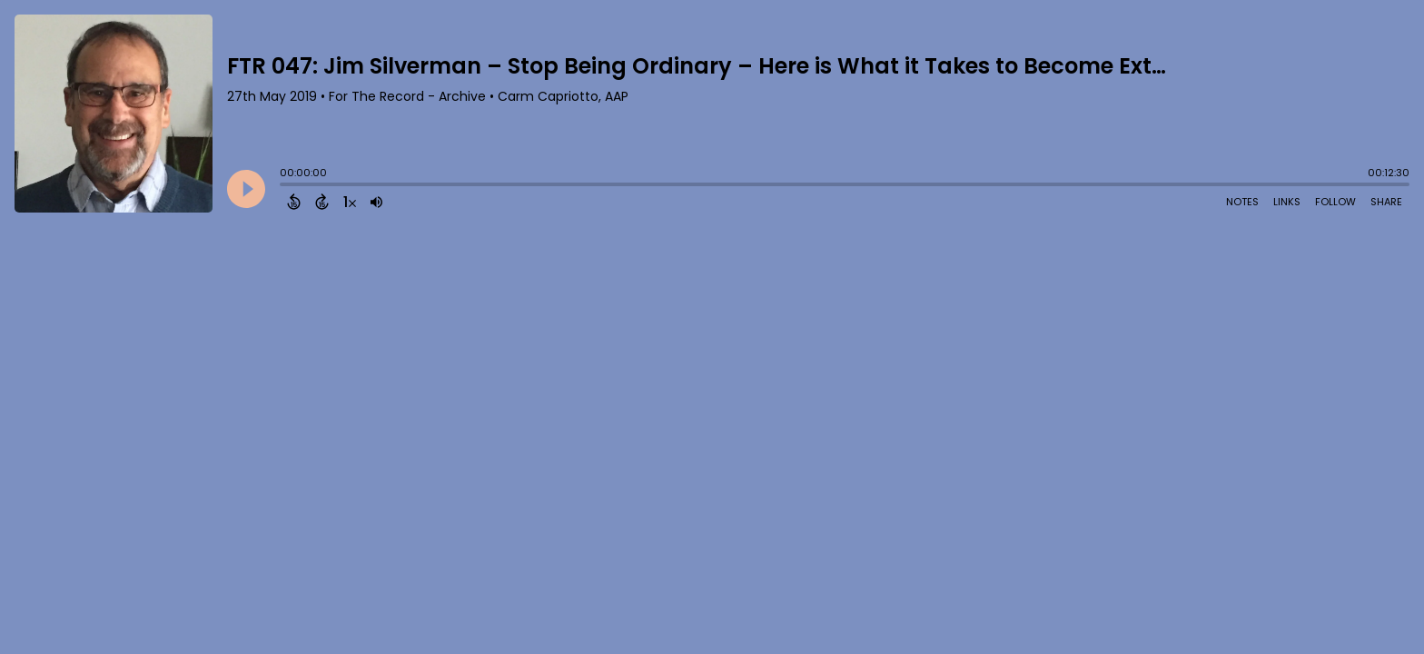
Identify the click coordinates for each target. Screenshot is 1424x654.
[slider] (284, 186)
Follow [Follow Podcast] (1335, 201)
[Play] (246, 189)
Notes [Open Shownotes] (1242, 201)
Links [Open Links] (1286, 201)
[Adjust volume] (376, 202)
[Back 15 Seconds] (294, 202)
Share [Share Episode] (1386, 201)
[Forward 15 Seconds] (322, 202)
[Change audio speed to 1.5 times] (349, 202)
